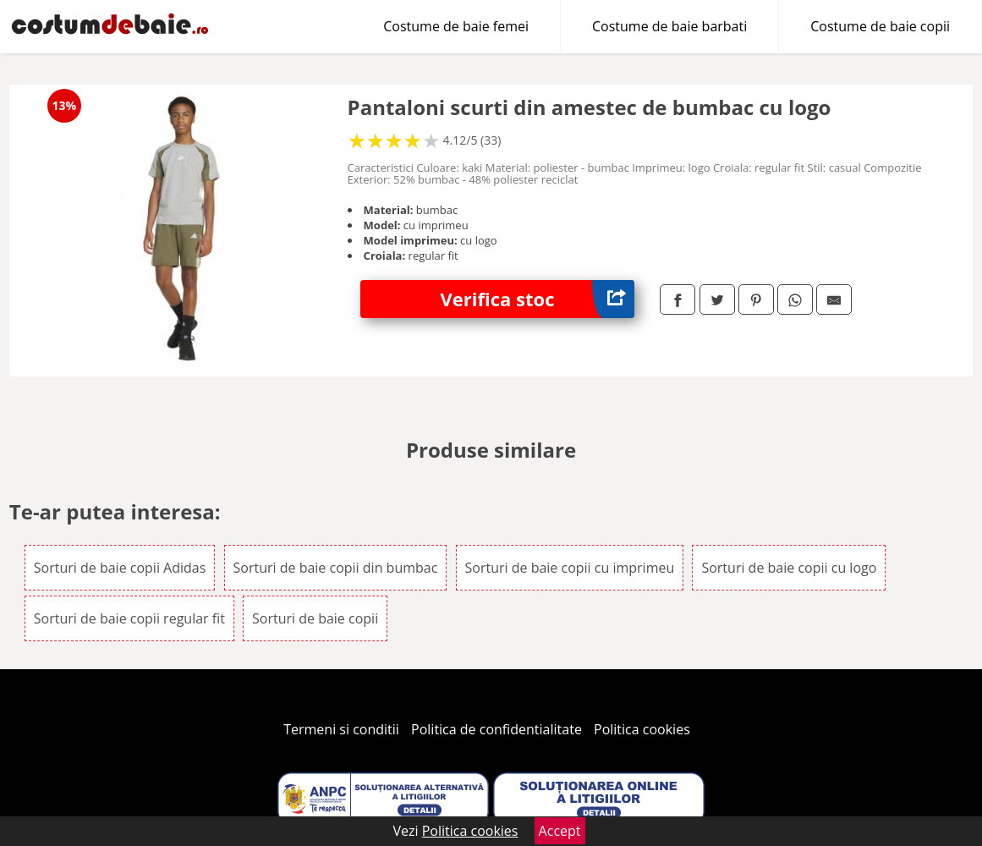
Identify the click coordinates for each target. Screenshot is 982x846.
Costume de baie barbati (669, 26)
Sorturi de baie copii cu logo (788, 567)
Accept (560, 830)
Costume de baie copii (880, 26)
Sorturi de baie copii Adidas (120, 567)
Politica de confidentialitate (496, 729)
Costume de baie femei (456, 26)
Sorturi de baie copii (315, 618)
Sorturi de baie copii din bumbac (335, 567)
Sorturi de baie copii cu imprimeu (570, 567)
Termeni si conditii (341, 729)
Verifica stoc (538, 299)
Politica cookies (642, 729)
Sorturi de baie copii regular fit (129, 618)
